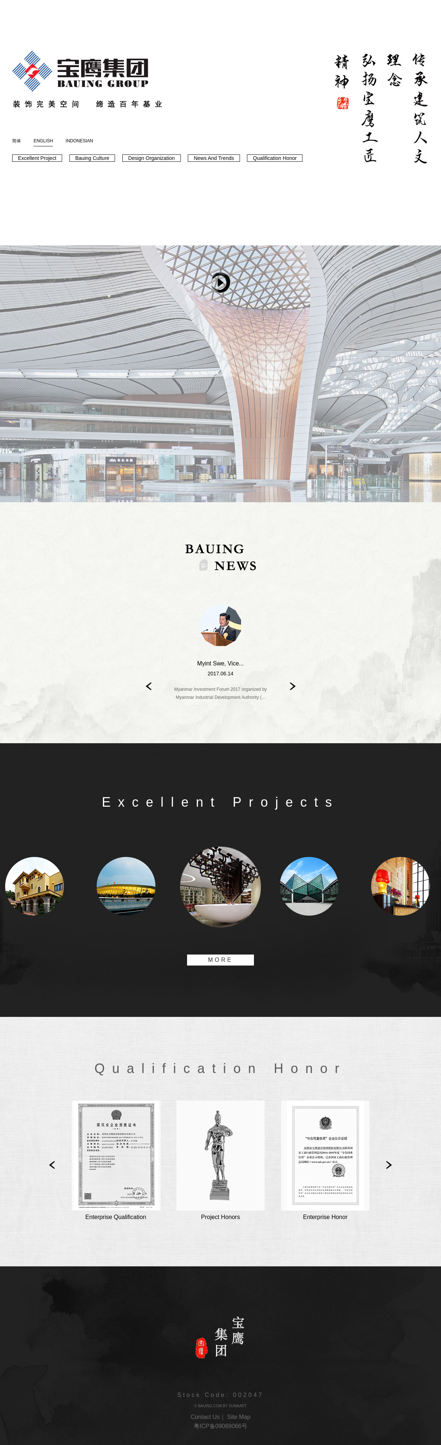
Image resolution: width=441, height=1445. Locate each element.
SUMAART (238, 1406)
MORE (220, 960)
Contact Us (205, 1417)
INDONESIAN (79, 140)
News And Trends (214, 158)
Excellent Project (37, 158)
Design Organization (151, 158)
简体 (16, 140)
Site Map (238, 1417)
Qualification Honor (275, 158)
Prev (148, 686)
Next (293, 686)
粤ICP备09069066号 (220, 1426)
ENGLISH (43, 142)
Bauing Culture (92, 158)
